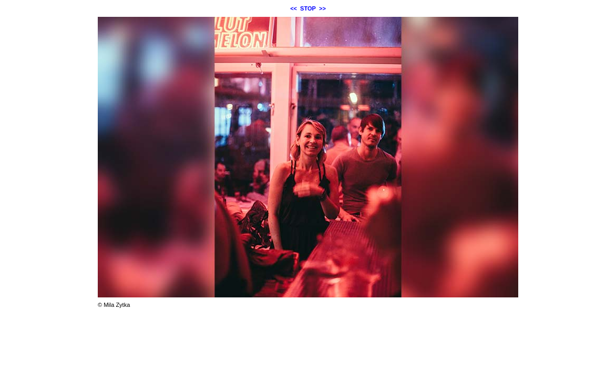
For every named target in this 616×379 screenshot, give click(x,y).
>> (322, 8)
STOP (308, 8)
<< (293, 8)
